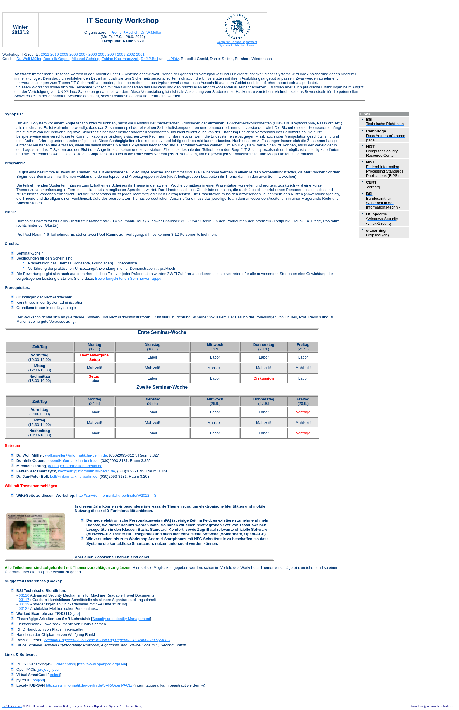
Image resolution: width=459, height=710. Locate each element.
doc (55, 669)
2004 (111, 54)
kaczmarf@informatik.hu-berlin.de (86, 471)
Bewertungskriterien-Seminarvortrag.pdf (128, 278)
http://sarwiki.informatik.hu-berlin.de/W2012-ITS (116, 495)
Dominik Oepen (56, 59)
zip (76, 613)
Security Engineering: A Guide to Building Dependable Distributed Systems (107, 640)
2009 (64, 54)
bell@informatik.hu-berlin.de (73, 476)
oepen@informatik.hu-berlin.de (73, 460)
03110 (24, 595)
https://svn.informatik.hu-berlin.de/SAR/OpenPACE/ (89, 685)
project (43, 669)
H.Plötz (173, 59)
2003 (121, 54)
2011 (45, 54)
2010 (54, 54)
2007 (83, 54)
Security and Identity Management (121, 619)
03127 (24, 608)
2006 (92, 54)
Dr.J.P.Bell (149, 59)
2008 (73, 54)
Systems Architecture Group (237, 45)
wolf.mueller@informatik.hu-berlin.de (76, 455)
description (65, 664)
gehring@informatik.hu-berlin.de (75, 466)
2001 (140, 54)
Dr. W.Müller (151, 32)
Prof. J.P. (124, 32)
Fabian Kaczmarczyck (120, 59)
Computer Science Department (237, 42)
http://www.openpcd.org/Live (102, 664)
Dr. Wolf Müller (28, 59)
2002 (130, 54)
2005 (102, 54)
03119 (24, 604)
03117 (24, 600)
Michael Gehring (86, 59)
